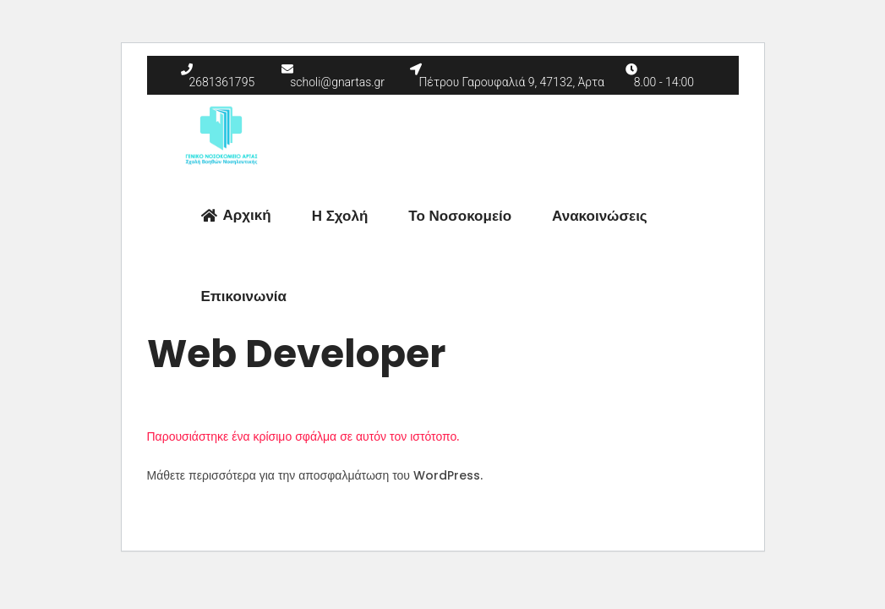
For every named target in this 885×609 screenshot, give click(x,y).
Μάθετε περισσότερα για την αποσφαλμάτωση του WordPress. (315, 475)
